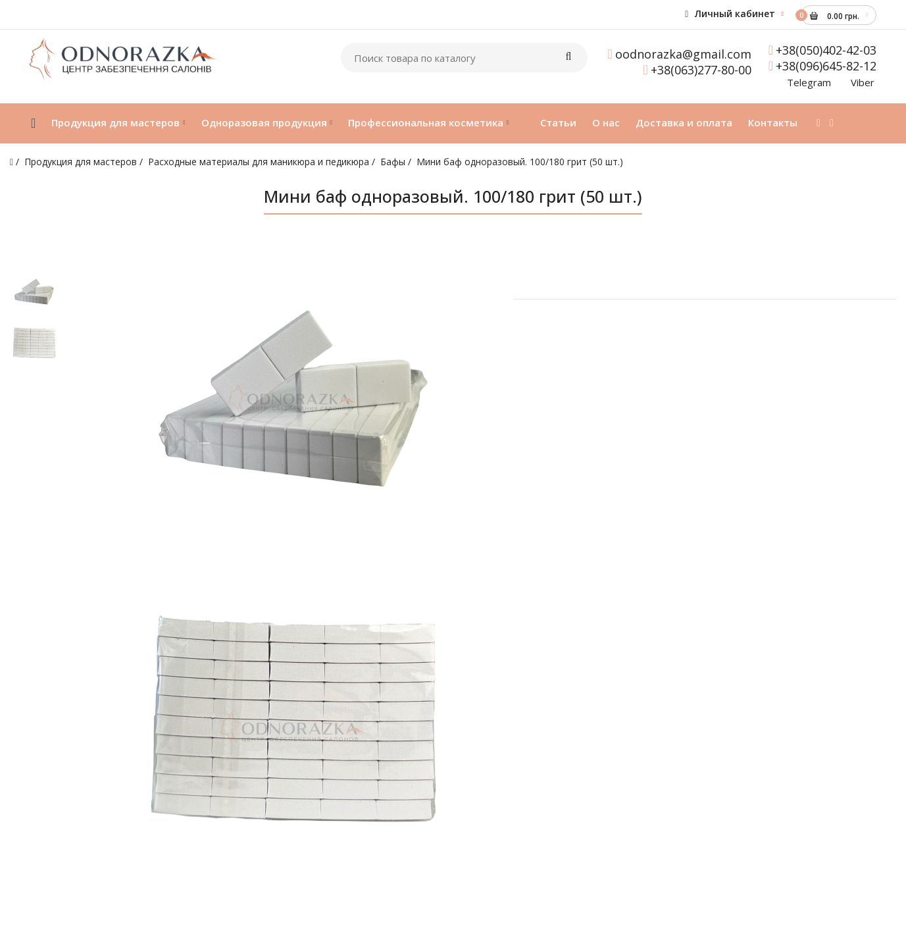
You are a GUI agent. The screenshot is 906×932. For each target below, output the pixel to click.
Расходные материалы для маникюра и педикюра (258, 161)
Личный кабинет (730, 13)
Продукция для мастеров (80, 161)
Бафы (392, 161)
